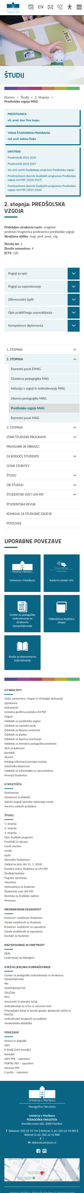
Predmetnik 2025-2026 (22, 157)
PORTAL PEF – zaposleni (19, 1063)
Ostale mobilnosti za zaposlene (23, 931)
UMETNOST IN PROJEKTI (19, 958)
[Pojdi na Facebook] (38, 1151)
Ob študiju (43, 485)
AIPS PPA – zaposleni (17, 1059)
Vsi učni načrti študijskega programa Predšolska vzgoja (41, 170)
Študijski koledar (14, 873)
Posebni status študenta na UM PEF (26, 869)
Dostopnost (11, 793)
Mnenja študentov (15, 775)
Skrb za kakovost (14, 748)
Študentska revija (21, 504)
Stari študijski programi (43, 437)
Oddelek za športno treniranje (22, 739)
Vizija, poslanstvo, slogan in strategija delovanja (33, 698)
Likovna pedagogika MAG (28, 398)
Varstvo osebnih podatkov (20, 806)
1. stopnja (43, 349)
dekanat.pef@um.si (44, 1142)
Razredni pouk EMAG (26, 369)
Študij (43, 475)
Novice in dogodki (15, 1041)
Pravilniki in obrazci (23, 446)
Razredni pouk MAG (25, 418)
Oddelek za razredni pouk (20, 726)
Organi (8, 716)
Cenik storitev (18, 466)
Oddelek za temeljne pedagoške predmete (30, 744)
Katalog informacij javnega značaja (25, 762)
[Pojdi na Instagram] (44, 1151)
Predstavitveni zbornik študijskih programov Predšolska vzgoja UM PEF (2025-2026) (42, 188)
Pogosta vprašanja (15, 878)
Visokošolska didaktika (18, 1023)
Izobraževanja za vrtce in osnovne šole (27, 1006)
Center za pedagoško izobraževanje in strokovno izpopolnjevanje (33, 977)
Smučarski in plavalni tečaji (20, 1001)
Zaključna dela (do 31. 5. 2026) (23, 864)
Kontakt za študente (16, 936)
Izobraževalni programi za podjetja (25, 1019)
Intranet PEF (11, 1068)
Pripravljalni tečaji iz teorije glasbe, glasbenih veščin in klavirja (37, 1012)
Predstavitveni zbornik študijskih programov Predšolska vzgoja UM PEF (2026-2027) (42, 178)
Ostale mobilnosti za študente (22, 922)
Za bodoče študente (43, 456)
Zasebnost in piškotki (17, 797)
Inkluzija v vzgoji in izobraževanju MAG (38, 388)
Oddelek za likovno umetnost (22, 730)
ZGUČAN (9, 993)
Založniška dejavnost (17, 766)
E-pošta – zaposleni (16, 1072)
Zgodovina (10, 703)
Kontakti (9, 753)
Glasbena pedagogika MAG (30, 379)
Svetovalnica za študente (19, 887)
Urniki (8, 851)
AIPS (7, 1045)
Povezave (14, 523)
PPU (6, 997)
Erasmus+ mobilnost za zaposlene (25, 927)
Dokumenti (11, 708)
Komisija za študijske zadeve (29, 514)
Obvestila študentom (17, 860)
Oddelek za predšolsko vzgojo (22, 721)
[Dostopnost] (69, 7)
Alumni (8, 757)
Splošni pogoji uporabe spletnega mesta (29, 802)
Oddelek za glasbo (15, 734)
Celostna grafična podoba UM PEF (25, 712)
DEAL (7, 953)
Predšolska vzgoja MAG (28, 408)
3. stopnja (43, 427)
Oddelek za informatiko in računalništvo (28, 771)
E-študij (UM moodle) (17, 1050)
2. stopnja (43, 359)
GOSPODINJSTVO (15, 988)
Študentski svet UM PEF (43, 494)
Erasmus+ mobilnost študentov (23, 918)
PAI (6, 983)
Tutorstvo (10, 882)
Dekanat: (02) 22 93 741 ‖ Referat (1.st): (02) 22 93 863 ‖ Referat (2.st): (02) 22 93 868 (43, 1133)
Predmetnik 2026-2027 (22, 164)
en (40, 7)
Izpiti (7, 855)
